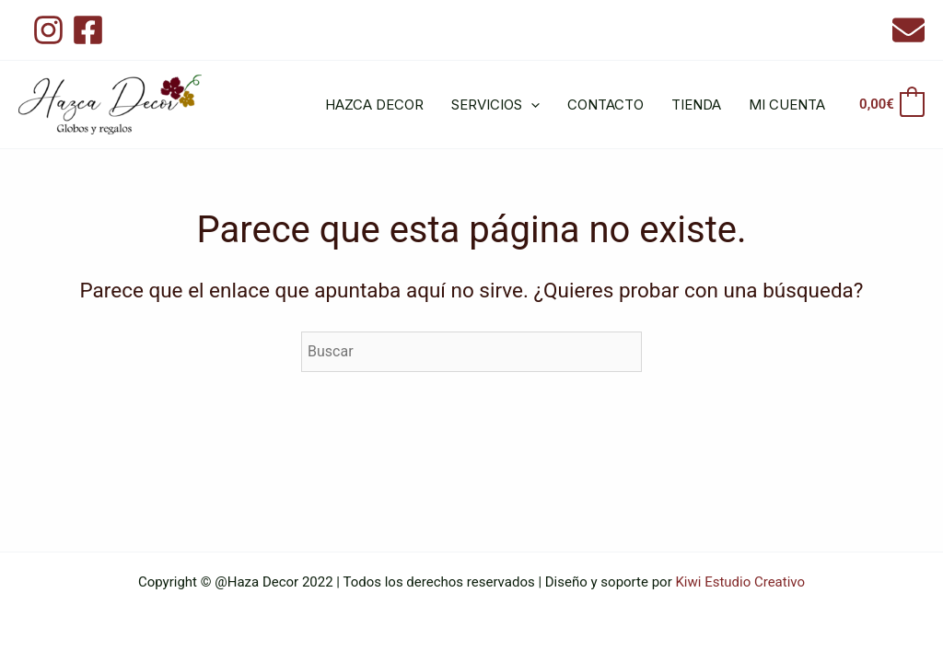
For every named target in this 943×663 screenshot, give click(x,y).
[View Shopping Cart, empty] (891, 104)
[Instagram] (48, 30)
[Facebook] (88, 30)
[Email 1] (908, 30)
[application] (531, 105)
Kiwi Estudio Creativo (740, 582)
